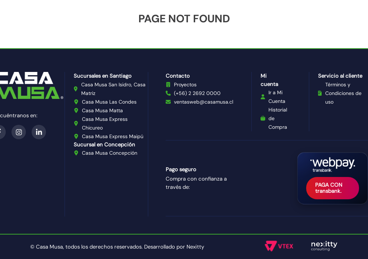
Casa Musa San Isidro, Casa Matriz (113, 88)
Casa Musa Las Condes (109, 102)
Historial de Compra (277, 118)
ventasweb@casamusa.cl (203, 102)
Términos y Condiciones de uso (343, 93)
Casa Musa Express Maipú (112, 136)
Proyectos (185, 84)
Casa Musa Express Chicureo (105, 123)
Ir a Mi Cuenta (276, 96)
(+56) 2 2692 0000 (197, 93)
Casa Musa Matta (102, 110)
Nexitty (195, 246)
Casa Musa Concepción (109, 153)
